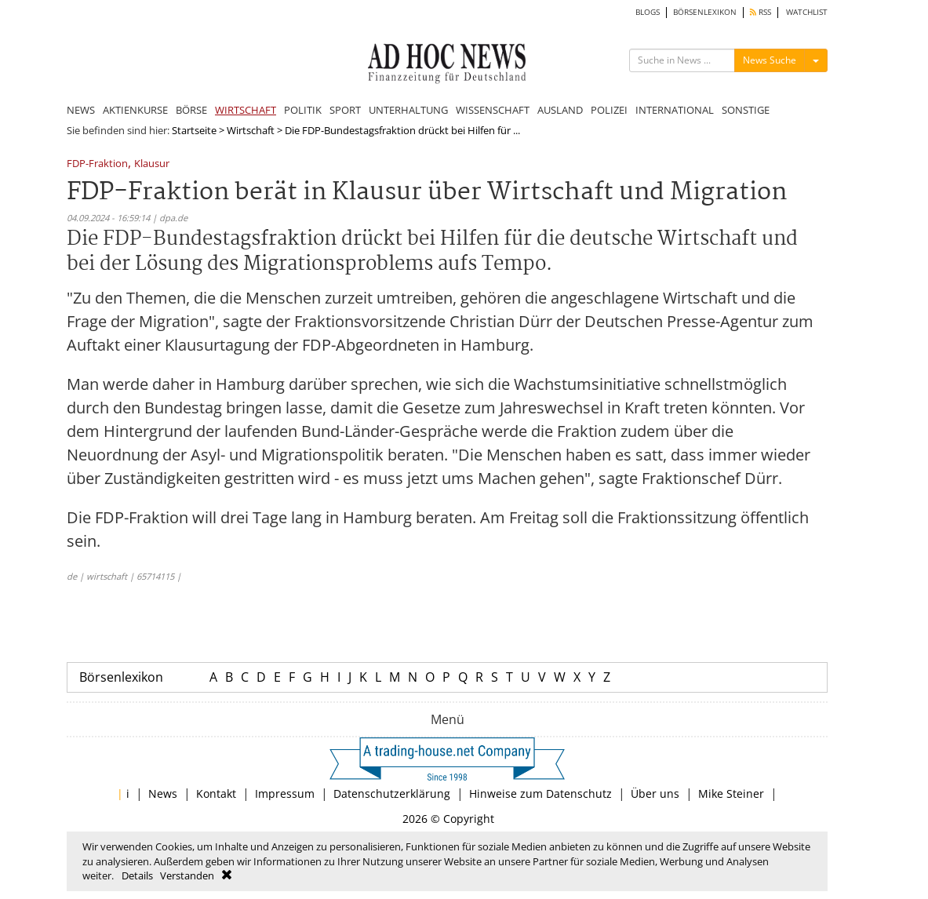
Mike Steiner (731, 793)
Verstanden (187, 875)
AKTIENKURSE (135, 110)
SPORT (345, 110)
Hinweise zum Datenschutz (540, 793)
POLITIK (303, 110)
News (162, 793)
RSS (760, 12)
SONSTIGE (746, 110)
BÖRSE (191, 110)
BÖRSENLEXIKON (705, 12)
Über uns (655, 793)
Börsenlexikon (121, 677)
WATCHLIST (807, 12)
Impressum (285, 793)
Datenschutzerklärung (391, 793)
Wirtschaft (251, 130)
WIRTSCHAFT (245, 110)
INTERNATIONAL (674, 110)
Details (137, 875)
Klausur (151, 164)
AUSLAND (560, 110)
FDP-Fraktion (97, 164)
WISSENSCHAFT (493, 110)
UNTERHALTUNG (408, 110)
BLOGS (647, 12)
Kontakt (216, 793)
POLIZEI (609, 110)
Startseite (194, 130)
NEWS (81, 110)
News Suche (769, 60)
